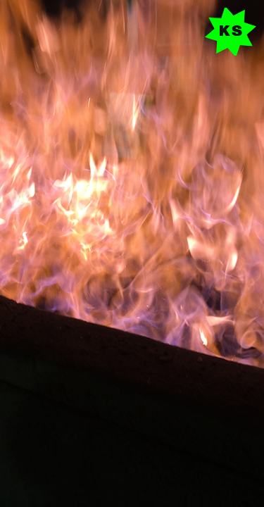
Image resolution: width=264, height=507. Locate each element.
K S (230, 32)
